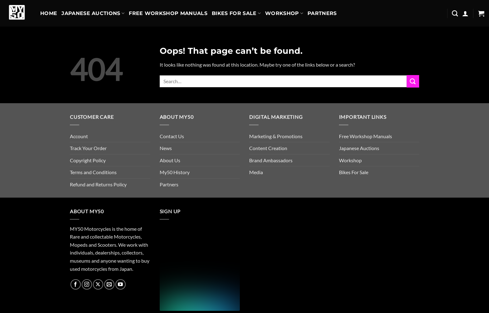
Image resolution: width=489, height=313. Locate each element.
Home (48, 13)
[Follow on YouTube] (120, 284)
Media (256, 172)
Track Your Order (88, 148)
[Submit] (413, 81)
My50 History (175, 172)
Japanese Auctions (92, 13)
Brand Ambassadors (271, 160)
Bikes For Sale (236, 13)
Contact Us (172, 136)
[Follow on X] (98, 284)
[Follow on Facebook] (75, 284)
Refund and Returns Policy (98, 184)
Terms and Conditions (93, 172)
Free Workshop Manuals (168, 13)
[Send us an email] (109, 284)
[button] (465, 13)
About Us (170, 160)
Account (79, 136)
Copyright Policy (88, 160)
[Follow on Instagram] (87, 284)
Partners (322, 13)
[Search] (455, 13)
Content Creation (268, 148)
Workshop (284, 13)
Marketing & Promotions (276, 136)
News (166, 148)
